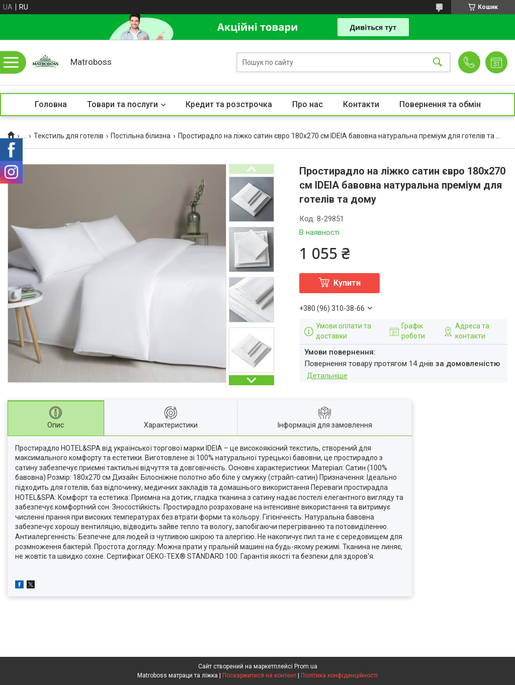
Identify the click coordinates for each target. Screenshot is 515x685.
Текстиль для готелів (69, 136)
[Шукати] (437, 62)
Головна (51, 104)
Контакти (361, 104)
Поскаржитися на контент (259, 675)
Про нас (307, 104)
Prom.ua (305, 666)
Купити (347, 283)
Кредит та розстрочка (229, 104)
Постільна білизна (140, 136)
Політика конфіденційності (339, 675)
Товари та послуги (122, 104)
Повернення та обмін (440, 104)
